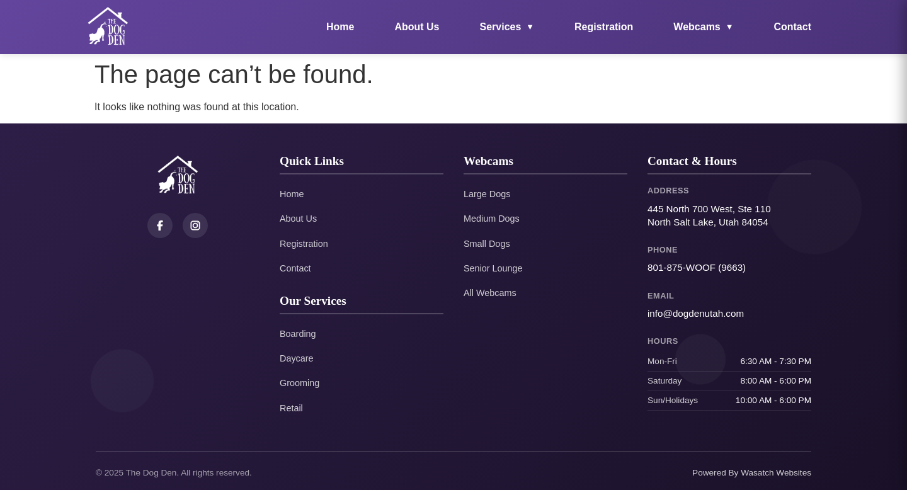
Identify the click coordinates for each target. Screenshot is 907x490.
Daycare (297, 358)
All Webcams (490, 293)
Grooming (299, 383)
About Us (416, 26)
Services (507, 27)
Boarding (298, 334)
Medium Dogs (492, 219)
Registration (603, 26)
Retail (291, 408)
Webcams (703, 27)
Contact (792, 26)
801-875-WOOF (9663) (696, 267)
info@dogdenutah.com (695, 313)
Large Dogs (487, 194)
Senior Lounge (493, 268)
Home (340, 26)
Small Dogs (487, 244)
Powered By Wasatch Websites (751, 472)
